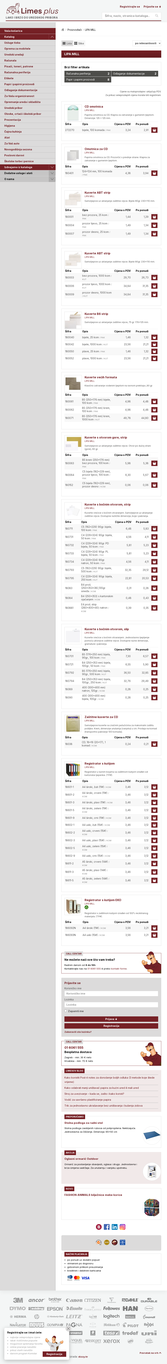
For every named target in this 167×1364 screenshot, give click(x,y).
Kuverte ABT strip (97, 192)
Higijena (9, 125)
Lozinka (69, 999)
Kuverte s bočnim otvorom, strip (108, 504)
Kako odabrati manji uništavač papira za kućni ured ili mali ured (101, 1087)
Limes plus (40, 11)
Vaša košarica (13, 30)
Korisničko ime (73, 988)
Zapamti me (74, 1011)
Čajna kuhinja (13, 131)
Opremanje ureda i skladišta (22, 101)
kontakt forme (119, 968)
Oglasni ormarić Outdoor (82, 1158)
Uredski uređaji (14, 54)
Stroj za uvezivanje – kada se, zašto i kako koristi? (94, 1093)
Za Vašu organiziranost (19, 96)
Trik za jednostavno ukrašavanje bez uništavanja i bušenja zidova (103, 1105)
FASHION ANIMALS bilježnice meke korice (94, 1194)
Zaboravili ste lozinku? (78, 1031)
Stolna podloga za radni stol (84, 1123)
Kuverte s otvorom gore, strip (106, 437)
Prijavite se (152, 6)
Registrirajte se (130, 6)
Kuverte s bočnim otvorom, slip (107, 629)
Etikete (8, 78)
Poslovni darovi (14, 155)
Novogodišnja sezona (18, 149)
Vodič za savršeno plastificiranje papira (87, 1099)
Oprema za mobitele (17, 48)
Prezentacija (12, 119)
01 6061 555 (94, 968)
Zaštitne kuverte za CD (101, 717)
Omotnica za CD (96, 149)
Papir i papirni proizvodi (19, 84)
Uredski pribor (13, 107)
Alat (7, 137)
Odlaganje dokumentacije (20, 90)
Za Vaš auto (11, 143)
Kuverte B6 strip (96, 314)
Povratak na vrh (148, 1352)
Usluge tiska (12, 42)
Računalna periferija (17, 72)
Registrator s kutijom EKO (103, 900)
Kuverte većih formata (101, 377)
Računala (10, 60)
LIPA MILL (90, 110)
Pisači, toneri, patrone (18, 66)
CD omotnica (94, 106)
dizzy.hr (85, 1356)
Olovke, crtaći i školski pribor (22, 113)
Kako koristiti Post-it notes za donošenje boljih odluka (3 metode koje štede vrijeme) (109, 1079)
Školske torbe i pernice (19, 161)
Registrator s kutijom (100, 763)
